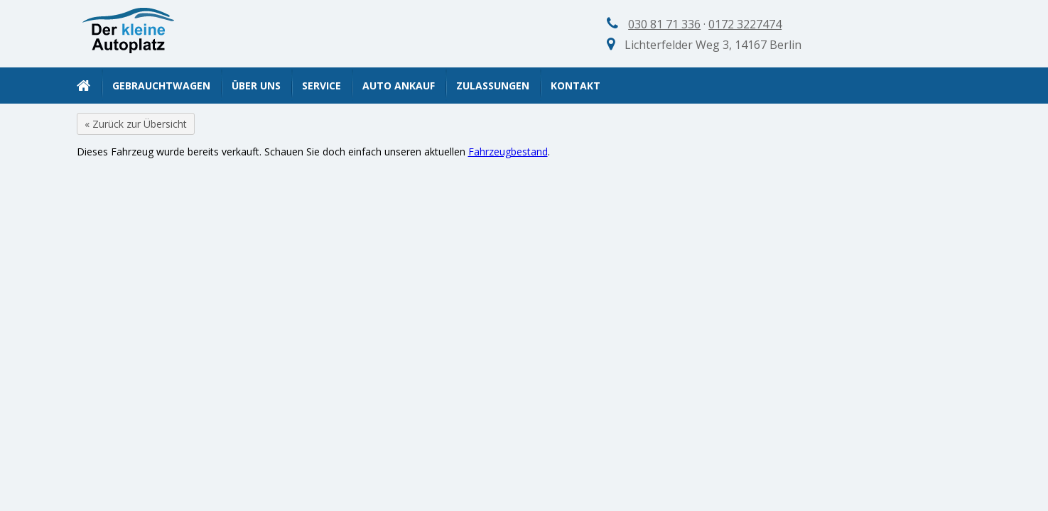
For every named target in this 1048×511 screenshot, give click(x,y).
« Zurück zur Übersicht (136, 124)
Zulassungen (492, 85)
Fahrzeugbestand (508, 151)
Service (321, 85)
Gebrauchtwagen (161, 85)
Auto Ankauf (398, 85)
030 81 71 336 (664, 24)
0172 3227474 (745, 24)
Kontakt (575, 85)
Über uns (256, 85)
